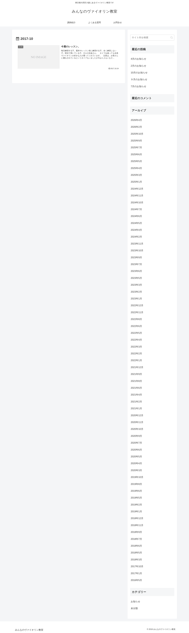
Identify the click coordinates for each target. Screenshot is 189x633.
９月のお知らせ (139, 79)
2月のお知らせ (138, 65)
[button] (171, 37)
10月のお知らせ (139, 72)
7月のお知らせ (138, 86)
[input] (152, 38)
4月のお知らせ (138, 59)
